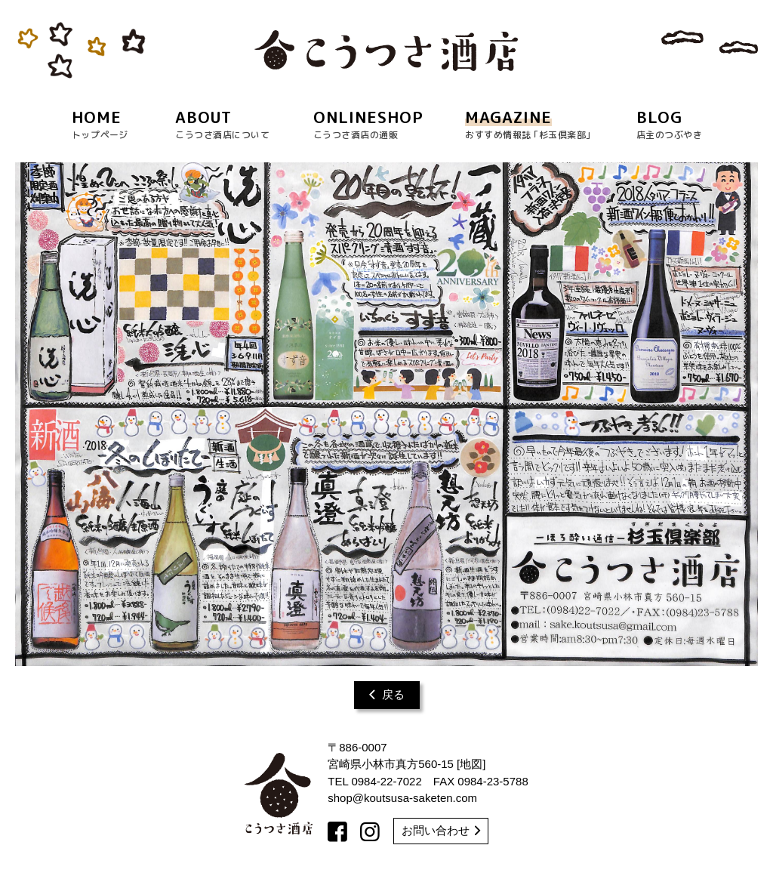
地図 (471, 763)
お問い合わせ (441, 830)
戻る (387, 694)
